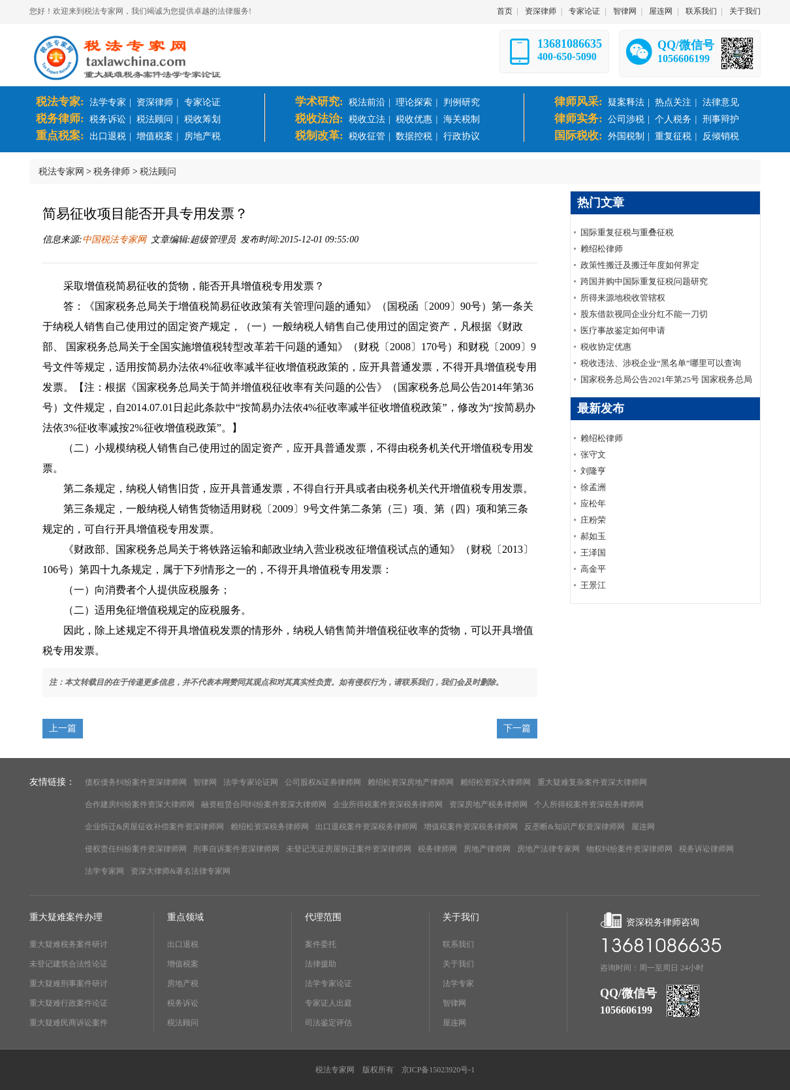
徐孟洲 (593, 487)
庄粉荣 (593, 520)
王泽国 (593, 552)
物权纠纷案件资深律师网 (629, 848)
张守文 (593, 454)
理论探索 (414, 102)
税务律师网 (437, 848)
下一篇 (517, 728)
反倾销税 (721, 136)
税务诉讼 (107, 119)
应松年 (593, 503)
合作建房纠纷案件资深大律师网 (140, 804)
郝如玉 (593, 536)
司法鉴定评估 (328, 1022)
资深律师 (540, 11)
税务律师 (111, 171)
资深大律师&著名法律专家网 (180, 871)
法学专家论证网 (250, 782)
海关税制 (461, 119)
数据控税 (414, 136)
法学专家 (107, 102)
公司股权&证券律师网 (323, 782)
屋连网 (660, 11)
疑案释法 (626, 102)
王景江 (593, 585)
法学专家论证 (328, 983)
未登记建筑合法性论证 (68, 963)
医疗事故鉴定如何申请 (622, 330)
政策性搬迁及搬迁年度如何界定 (639, 265)
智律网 (625, 11)
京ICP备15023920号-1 (438, 1069)
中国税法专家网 (114, 239)
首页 (505, 11)
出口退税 (107, 136)
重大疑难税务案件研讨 (68, 944)
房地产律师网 (487, 848)
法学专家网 (104, 871)
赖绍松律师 (601, 249)
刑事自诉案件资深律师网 (236, 848)
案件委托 (320, 944)
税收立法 (367, 119)
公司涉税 (626, 119)
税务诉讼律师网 (706, 848)
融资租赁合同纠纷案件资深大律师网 (263, 804)
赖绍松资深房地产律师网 (411, 782)
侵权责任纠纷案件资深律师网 (136, 848)
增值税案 (154, 136)
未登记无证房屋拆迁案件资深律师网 (348, 848)
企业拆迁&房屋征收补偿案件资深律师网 (154, 826)
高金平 (593, 569)
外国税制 (626, 136)
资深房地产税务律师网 (488, 804)
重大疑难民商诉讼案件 (68, 1022)
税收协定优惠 (605, 347)
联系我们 (701, 11)
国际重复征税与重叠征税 (627, 232)
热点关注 (673, 102)
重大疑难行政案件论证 (68, 1003)
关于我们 (745, 11)
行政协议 (461, 136)
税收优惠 (414, 119)
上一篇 (62, 728)
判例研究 (461, 102)
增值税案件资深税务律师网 (471, 826)
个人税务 (673, 119)
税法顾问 (154, 119)
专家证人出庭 (328, 1003)
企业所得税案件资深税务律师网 (388, 804)
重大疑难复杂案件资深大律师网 (592, 782)
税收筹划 (202, 119)
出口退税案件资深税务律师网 (366, 826)
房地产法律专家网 (548, 848)
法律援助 (320, 963)
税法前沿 (367, 102)
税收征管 (367, 136)
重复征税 (673, 136)
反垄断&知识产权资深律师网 (574, 826)
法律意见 (721, 102)
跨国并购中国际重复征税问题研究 (644, 281)
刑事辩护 (721, 119)
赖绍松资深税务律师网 (269, 826)
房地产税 (202, 136)
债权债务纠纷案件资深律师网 (136, 782)
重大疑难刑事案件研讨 (68, 983)
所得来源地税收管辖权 (622, 298)
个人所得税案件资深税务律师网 (589, 804)
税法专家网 (61, 171)
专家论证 (584, 11)
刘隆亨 (593, 471)
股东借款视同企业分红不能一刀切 (644, 314)
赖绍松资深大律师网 (495, 782)
